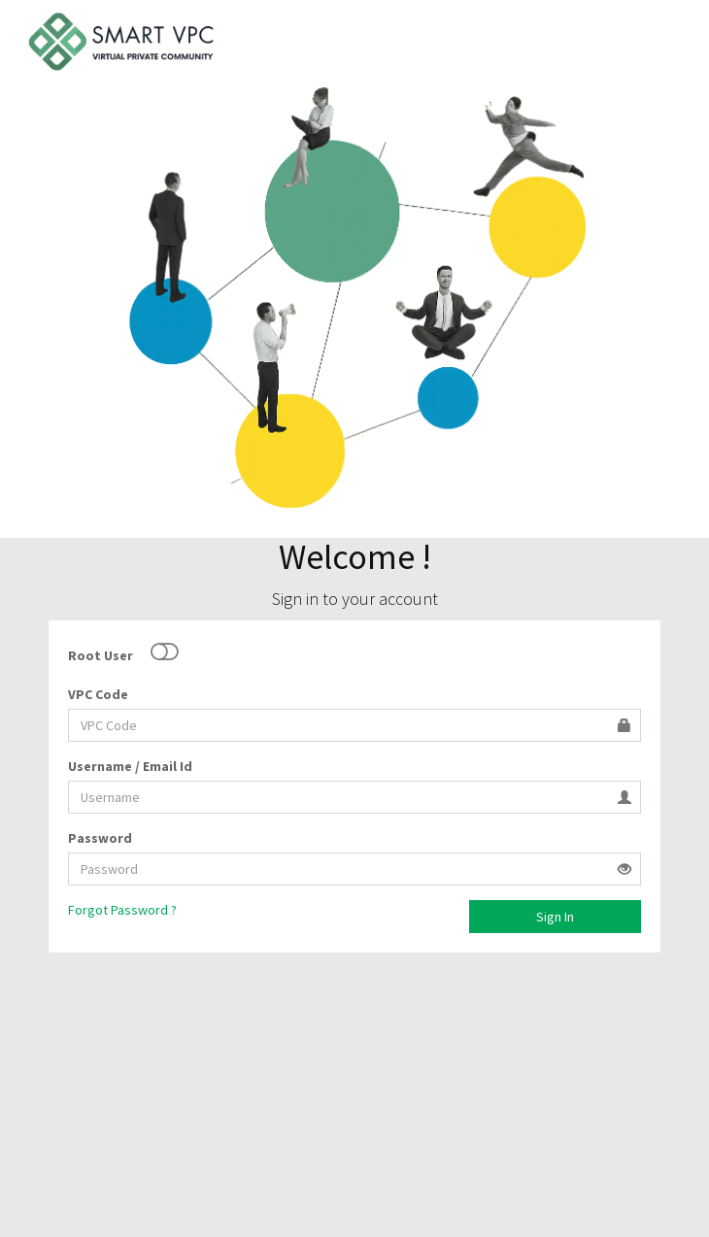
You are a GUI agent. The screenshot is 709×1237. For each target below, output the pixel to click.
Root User (100, 655)
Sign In (555, 916)
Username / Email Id (130, 766)
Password (100, 838)
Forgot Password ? (122, 910)
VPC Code (98, 694)
